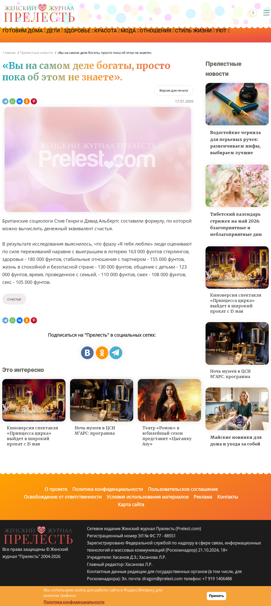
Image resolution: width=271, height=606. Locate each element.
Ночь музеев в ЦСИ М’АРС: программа (95, 430)
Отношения (195, 35)
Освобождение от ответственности (63, 497)
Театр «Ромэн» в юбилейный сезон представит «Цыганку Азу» (167, 435)
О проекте (56, 489)
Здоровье (96, 35)
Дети (65, 35)
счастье (14, 299)
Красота (131, 35)
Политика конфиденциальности (107, 489)
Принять (216, 596)
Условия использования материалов (147, 497)
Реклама (203, 497)
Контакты (227, 497)
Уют (13, 49)
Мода (161, 35)
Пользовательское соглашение (183, 489)
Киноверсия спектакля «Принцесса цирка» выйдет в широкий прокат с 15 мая (32, 435)
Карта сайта (131, 504)
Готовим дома (27, 35)
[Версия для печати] (173, 90)
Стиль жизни (240, 35)
